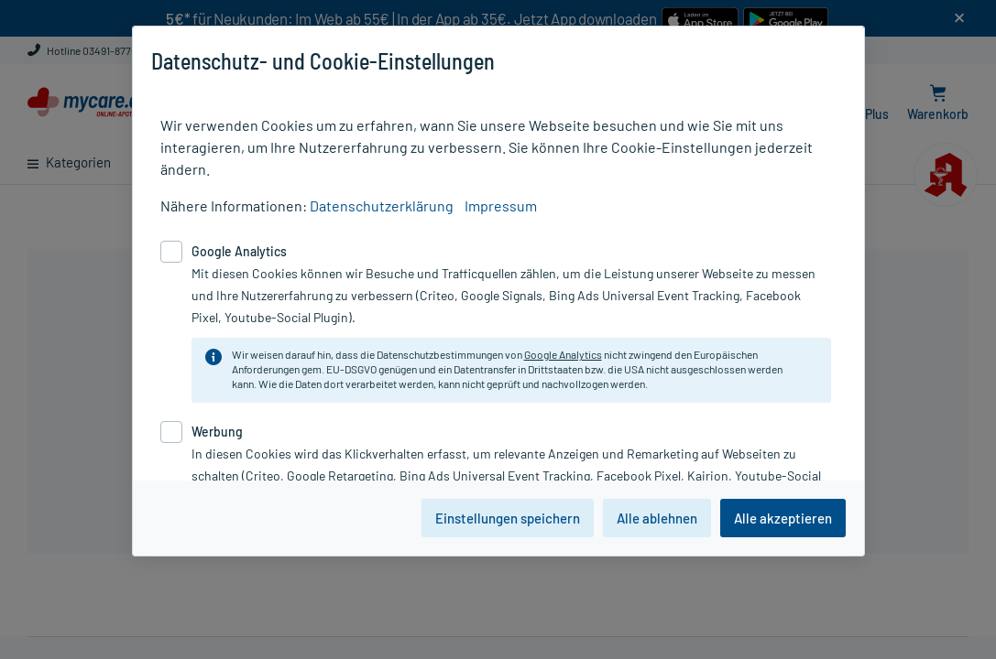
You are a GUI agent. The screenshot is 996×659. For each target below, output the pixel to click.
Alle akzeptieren (783, 518)
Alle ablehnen (657, 518)
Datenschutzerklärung (382, 205)
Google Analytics (563, 354)
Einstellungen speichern (507, 518)
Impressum (501, 205)
